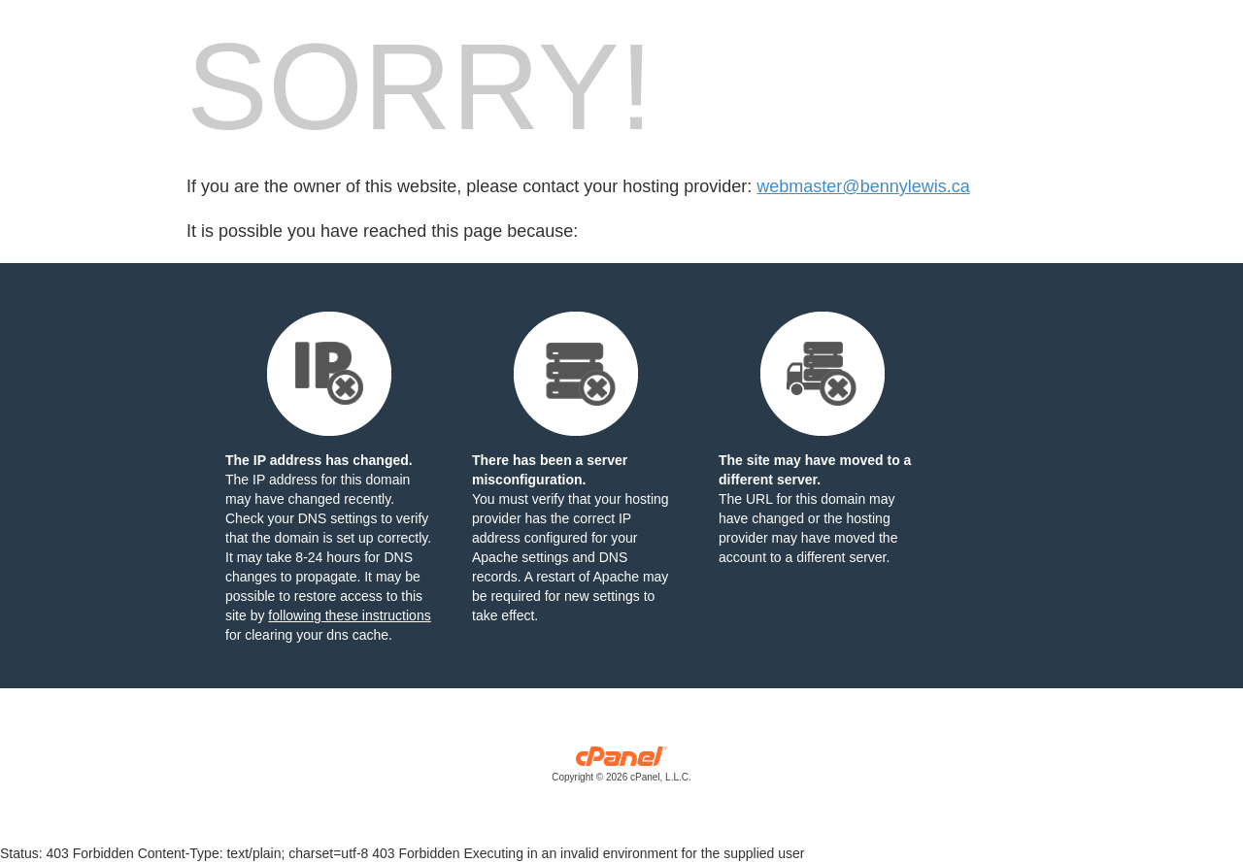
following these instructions (349, 615)
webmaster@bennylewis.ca (862, 186)
